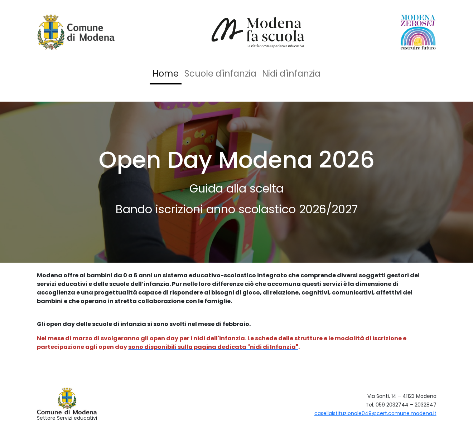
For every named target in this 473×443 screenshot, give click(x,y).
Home (166, 73)
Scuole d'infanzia (220, 73)
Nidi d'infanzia (291, 73)
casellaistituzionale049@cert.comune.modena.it (375, 413)
